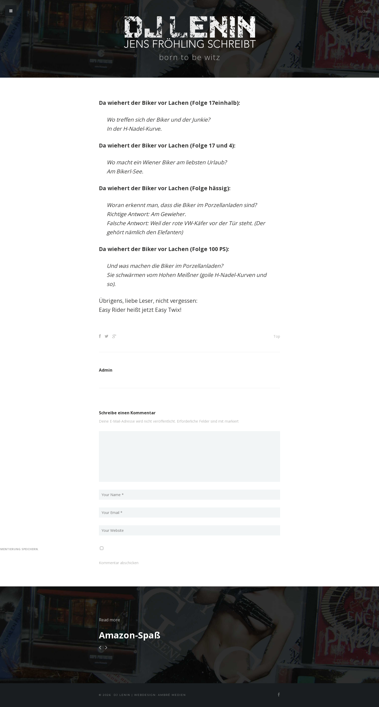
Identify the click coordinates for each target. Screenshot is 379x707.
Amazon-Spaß (129, 635)
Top (276, 336)
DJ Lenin (122, 695)
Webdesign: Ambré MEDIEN (160, 695)
